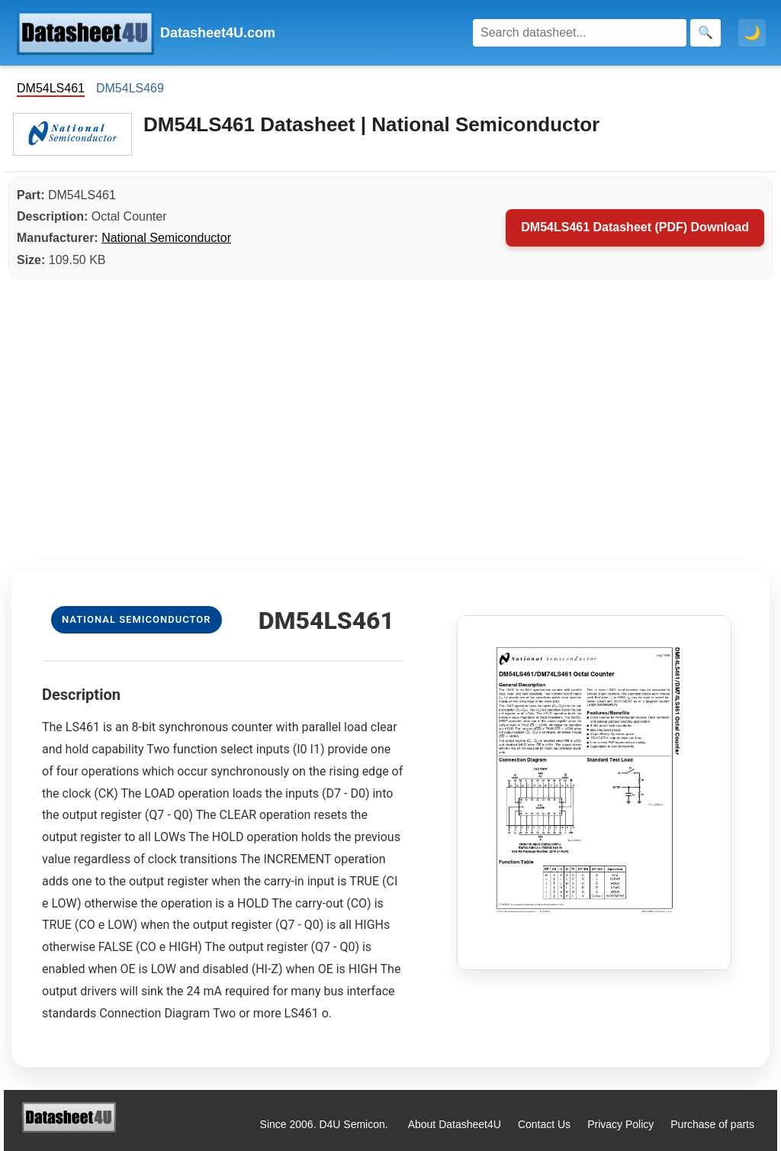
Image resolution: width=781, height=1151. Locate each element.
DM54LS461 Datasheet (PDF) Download (635, 227)
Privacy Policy (620, 1124)
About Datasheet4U (454, 1124)
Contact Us (544, 1124)
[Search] (579, 33)
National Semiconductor (166, 237)
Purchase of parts (712, 1124)
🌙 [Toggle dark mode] (752, 32)
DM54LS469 (130, 88)
